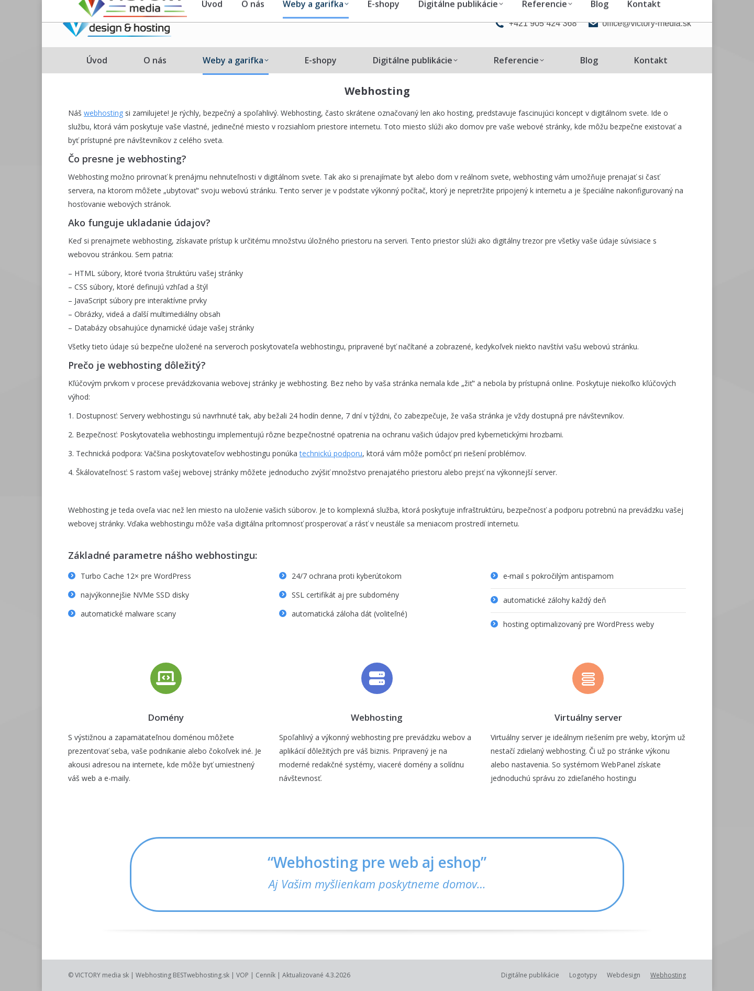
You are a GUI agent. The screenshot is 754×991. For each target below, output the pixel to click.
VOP (242, 975)
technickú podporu (331, 453)
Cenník (265, 975)
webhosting (103, 113)
